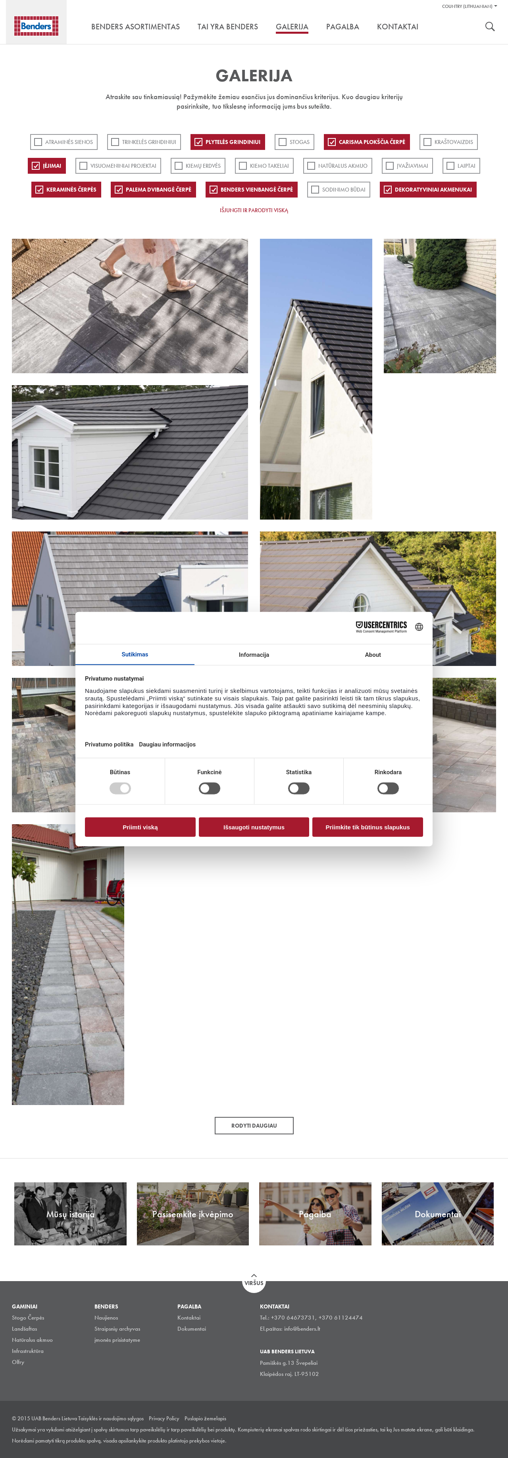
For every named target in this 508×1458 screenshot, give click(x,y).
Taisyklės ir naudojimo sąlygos (111, 1418)
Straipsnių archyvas (117, 1329)
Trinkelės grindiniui (149, 142)
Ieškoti (490, 27)
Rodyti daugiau (254, 1125)
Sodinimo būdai (344, 189)
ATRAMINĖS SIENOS (69, 142)
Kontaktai (188, 1318)
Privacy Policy (164, 1418)
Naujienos (106, 1318)
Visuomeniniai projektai (123, 165)
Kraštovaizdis (454, 142)
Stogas (300, 142)
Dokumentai (191, 1329)
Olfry (18, 1362)
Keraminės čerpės (71, 189)
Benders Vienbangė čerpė (257, 189)
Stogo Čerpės (28, 1318)
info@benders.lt (302, 1329)
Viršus (254, 1283)
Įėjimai (52, 165)
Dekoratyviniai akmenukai (433, 189)
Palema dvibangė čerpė (158, 189)
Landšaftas (24, 1329)
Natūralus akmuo (343, 165)
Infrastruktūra (28, 1351)
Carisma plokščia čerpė (372, 142)
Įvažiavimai (412, 165)
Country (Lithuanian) (467, 6)
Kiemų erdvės (203, 165)
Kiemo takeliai (269, 165)
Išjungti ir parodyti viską (254, 210)
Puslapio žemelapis (205, 1418)
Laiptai (466, 165)
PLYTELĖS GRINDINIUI (233, 142)
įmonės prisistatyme (117, 1340)
